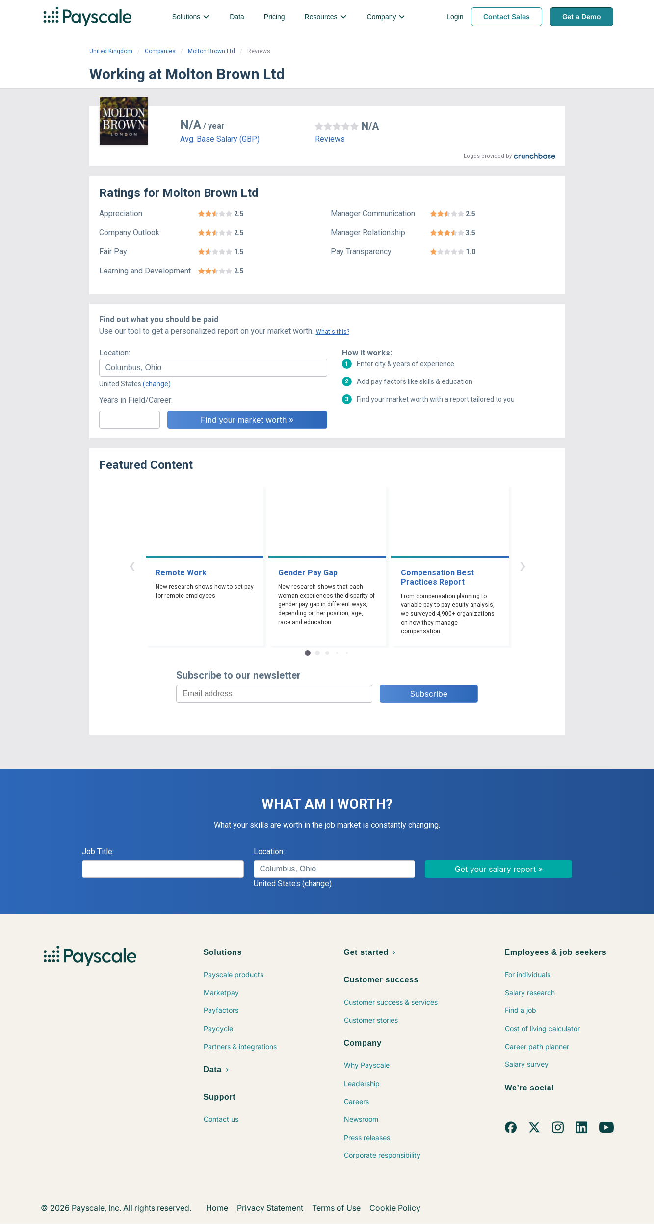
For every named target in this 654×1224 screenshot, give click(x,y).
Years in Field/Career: (136, 400)
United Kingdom (110, 51)
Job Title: (98, 851)
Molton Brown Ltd (211, 51)
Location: (114, 352)
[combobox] (213, 368)
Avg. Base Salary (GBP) (220, 139)
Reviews (330, 139)
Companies (160, 51)
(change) (157, 384)
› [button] (522, 565)
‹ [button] (132, 565)
